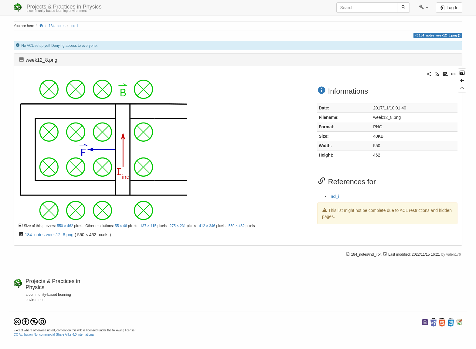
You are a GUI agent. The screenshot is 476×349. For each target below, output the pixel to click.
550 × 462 (65, 226)
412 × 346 (207, 226)
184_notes (57, 26)
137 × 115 (148, 226)
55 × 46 (121, 226)
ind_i (74, 26)
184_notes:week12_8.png (49, 234)
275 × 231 (178, 226)
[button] (423, 7)
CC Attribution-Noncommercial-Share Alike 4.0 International (54, 334)
